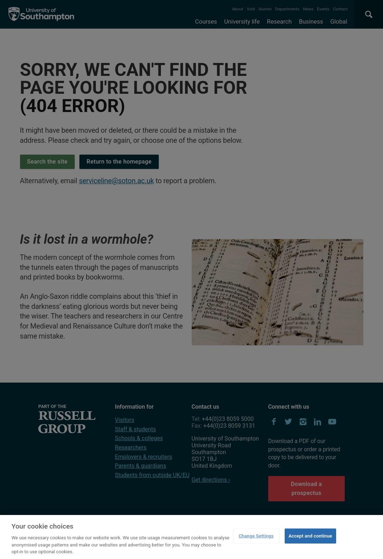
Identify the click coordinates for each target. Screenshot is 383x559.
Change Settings (256, 536)
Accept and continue (310, 536)
